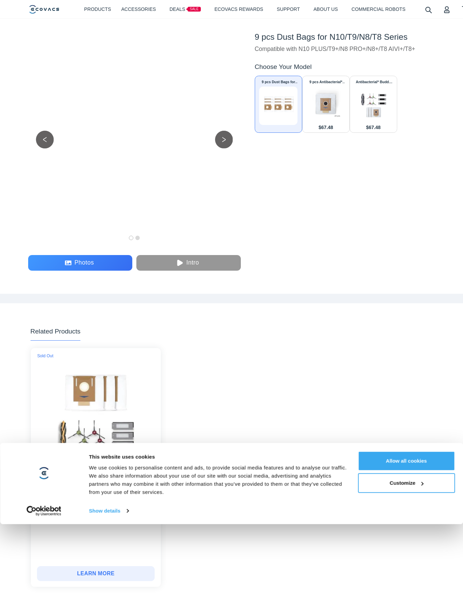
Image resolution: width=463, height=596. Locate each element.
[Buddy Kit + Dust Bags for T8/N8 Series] (96, 573)
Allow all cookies (406, 482)
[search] (428, 9)
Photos (79, 262)
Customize (407, 504)
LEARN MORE (95, 573)
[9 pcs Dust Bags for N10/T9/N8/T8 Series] (278, 104)
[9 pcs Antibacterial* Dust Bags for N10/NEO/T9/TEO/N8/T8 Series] (326, 104)
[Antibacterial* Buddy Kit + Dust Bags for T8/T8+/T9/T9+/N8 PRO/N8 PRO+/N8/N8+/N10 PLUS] (373, 104)
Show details (104, 532)
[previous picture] (45, 139)
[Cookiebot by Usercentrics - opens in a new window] (44, 532)
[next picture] (224, 139)
